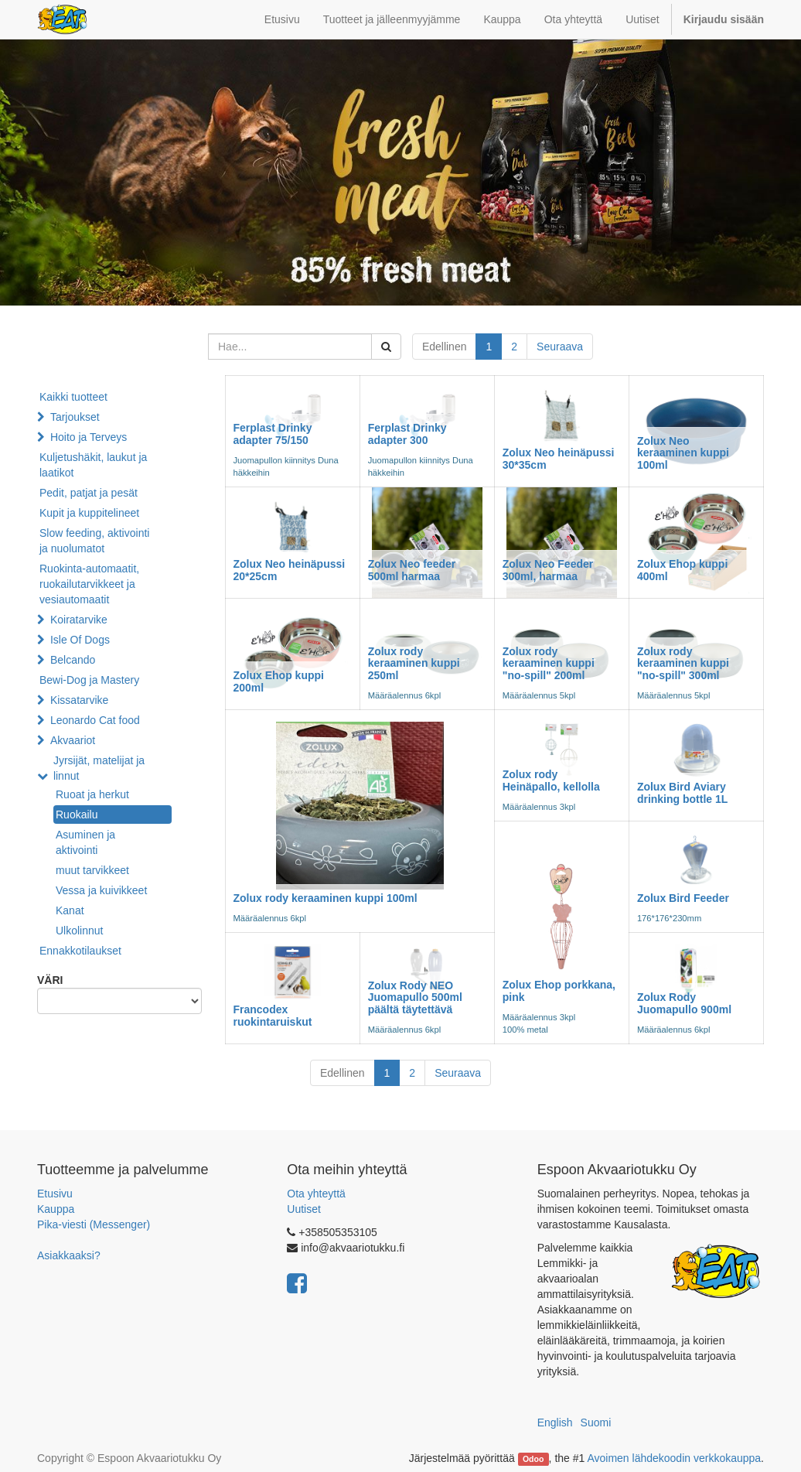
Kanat (70, 910)
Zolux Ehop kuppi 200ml (278, 681)
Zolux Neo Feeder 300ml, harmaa (548, 570)
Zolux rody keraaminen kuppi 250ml (414, 663)
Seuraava (560, 346)
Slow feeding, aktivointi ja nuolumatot (94, 541)
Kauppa (55, 1209)
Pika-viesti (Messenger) (93, 1224)
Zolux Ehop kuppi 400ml (682, 570)
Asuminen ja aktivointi (85, 842)
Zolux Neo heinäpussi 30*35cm (559, 458)
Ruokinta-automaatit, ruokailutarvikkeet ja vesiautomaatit (89, 584)
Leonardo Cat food (95, 720)
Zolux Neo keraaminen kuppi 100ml (683, 453)
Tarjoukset (75, 417)
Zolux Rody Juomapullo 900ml (684, 1003)
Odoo (533, 1458)
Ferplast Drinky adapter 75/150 (272, 434)
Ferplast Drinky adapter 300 (407, 434)
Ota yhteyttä (316, 1193)
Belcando (72, 660)
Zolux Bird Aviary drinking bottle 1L (682, 792)
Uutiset (304, 1209)
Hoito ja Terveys (88, 437)
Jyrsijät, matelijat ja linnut (99, 768)
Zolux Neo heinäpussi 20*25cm (289, 570)
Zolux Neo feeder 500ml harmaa (412, 570)
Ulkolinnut (79, 930)
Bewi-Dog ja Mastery (89, 680)
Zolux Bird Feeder (683, 898)
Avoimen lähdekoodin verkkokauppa (674, 1458)
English (555, 1422)
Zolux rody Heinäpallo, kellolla (551, 780)
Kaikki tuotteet (73, 397)
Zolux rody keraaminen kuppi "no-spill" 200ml (549, 663)
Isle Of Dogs (80, 640)
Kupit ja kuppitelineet (89, 513)
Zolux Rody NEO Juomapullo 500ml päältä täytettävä (415, 997)
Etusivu (55, 1193)
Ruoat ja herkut (92, 794)
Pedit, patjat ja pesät (88, 493)
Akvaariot (72, 740)
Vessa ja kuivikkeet (101, 890)
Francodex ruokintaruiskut (272, 1015)
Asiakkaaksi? (69, 1255)
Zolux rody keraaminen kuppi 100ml (325, 898)
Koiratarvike (78, 619)
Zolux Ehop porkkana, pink (559, 990)
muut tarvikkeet (92, 870)
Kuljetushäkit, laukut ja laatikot (93, 465)
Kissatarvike (79, 700)
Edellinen (444, 346)
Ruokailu (76, 814)
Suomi (596, 1422)
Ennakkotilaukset (80, 950)
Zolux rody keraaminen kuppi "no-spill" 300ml (683, 663)
